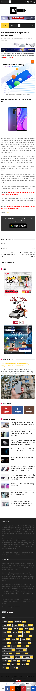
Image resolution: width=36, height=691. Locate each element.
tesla (4, 664)
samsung (18, 621)
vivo (26, 625)
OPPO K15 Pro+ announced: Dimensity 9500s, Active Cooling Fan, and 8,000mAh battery (22, 503)
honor (16, 629)
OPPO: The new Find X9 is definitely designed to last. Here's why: (15, 365)
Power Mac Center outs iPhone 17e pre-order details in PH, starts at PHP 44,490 (23, 477)
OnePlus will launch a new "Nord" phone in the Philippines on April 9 (22, 450)
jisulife (13, 668)
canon (14, 646)
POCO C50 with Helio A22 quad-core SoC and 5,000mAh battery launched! (22, 433)
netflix (5, 646)
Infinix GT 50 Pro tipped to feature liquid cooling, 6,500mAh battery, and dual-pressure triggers (23, 468)
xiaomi (15, 625)
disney (5, 660)
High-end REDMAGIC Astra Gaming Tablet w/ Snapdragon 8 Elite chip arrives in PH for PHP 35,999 (23, 442)
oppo (4, 625)
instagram (6, 657)
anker (17, 657)
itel (24, 646)
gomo (27, 657)
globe (4, 632)
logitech (5, 653)
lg (24, 632)
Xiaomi (8, 213)
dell (23, 653)
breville (14, 664)
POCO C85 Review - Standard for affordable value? (22, 493)
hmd (14, 660)
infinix (15, 632)
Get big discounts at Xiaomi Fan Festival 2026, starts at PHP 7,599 (22, 424)
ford (4, 668)
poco (4, 643)
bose (23, 664)
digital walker (7, 650)
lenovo (5, 636)
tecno (26, 636)
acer (4, 639)
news (2, 40)
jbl (14, 653)
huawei (5, 621)
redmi (6, 40)
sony (15, 636)
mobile (32, 38)
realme (5, 629)
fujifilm (15, 643)
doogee (19, 650)
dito (13, 639)
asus (26, 629)
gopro (24, 660)
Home (5, 26)
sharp (25, 643)
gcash (23, 639)
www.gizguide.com (7, 676)
